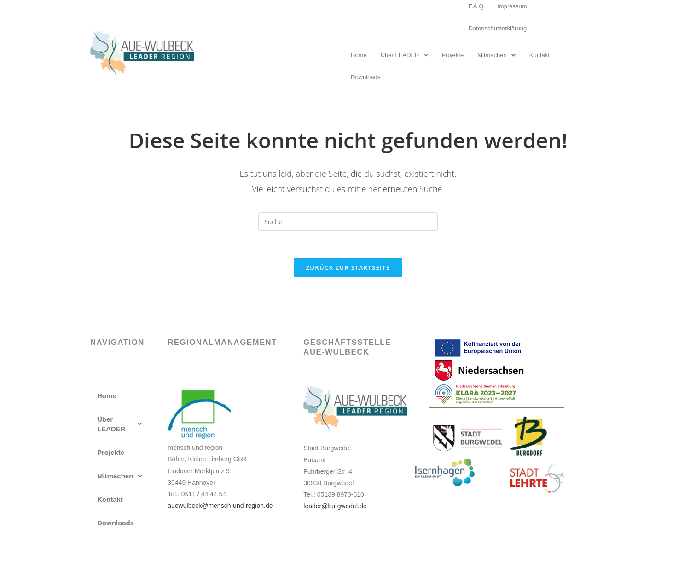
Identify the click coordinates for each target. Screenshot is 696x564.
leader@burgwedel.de (334, 506)
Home (359, 55)
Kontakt (539, 55)
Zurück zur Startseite (348, 267)
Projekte (453, 55)
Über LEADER (404, 55)
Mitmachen (496, 55)
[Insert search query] (348, 221)
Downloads (365, 77)
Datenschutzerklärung (498, 28)
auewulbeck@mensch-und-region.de (220, 505)
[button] (404, 55)
